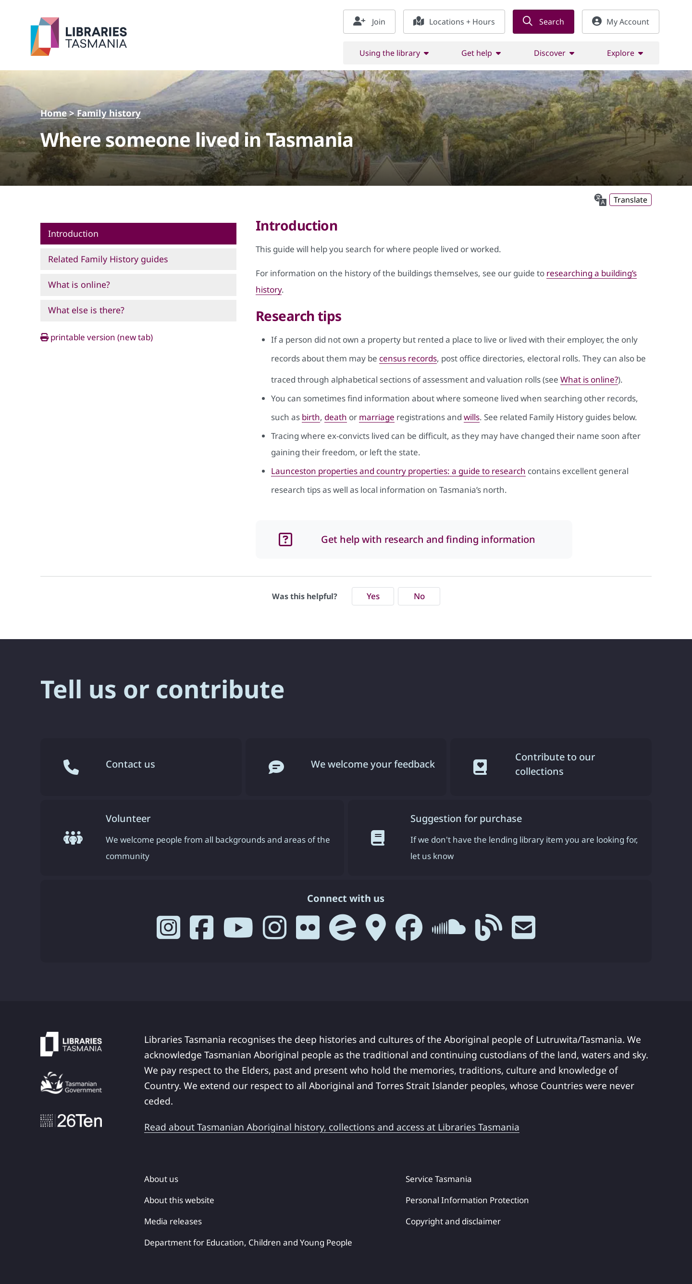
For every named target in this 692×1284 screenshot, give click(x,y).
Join (369, 21)
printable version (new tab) (96, 337)
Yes (373, 596)
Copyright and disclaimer (453, 1221)
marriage (377, 417)
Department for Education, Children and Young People (248, 1242)
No (419, 596)
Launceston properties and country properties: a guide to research (398, 470)
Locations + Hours (454, 21)
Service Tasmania (439, 1178)
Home (53, 113)
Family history (109, 113)
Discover (550, 53)
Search (543, 21)
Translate (630, 199)
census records (408, 358)
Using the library (389, 53)
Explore (620, 53)
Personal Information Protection (467, 1200)
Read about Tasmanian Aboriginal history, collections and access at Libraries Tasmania (331, 1126)
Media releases (173, 1221)
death (335, 417)
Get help (476, 53)
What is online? (589, 379)
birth (311, 417)
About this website (179, 1200)
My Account (620, 21)
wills (472, 417)
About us (161, 1178)
